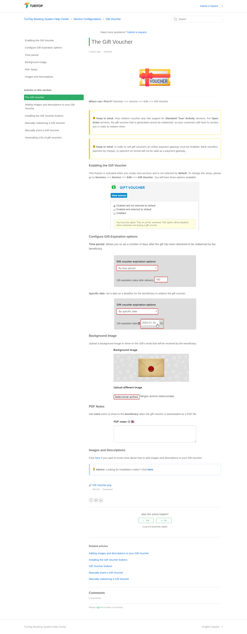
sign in (99, 607)
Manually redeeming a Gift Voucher (45, 122)
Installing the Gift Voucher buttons (44, 115)
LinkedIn (101, 500)
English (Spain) (211, 626)
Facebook (91, 500)
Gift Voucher (113, 19)
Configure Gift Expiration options (43, 47)
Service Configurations (87, 19)
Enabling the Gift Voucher (39, 40)
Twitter (96, 500)
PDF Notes (31, 69)
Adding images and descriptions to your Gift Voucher (50, 106)
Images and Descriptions (39, 76)
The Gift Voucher (34, 97)
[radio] (146, 520)
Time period (31, 54)
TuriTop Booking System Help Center (46, 19)
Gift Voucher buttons (100, 566)
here (97, 457)
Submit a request (209, 6)
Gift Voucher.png (101, 485)
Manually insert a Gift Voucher (42, 130)
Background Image (35, 62)
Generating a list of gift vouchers (43, 137)
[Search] (197, 19)
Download (108, 489)
